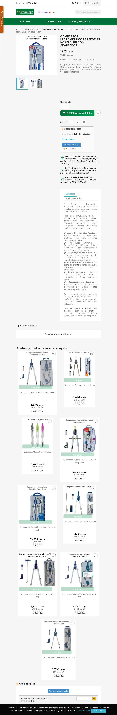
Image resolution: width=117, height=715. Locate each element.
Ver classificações (68, 139)
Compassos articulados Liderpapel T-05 (58, 657)
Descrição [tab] (70, 194)
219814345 (32, 3)
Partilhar (71, 122)
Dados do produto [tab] (74, 198)
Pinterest (83, 122)
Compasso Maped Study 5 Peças (37, 452)
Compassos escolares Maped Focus (79, 385)
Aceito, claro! (98, 711)
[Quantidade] (63, 106)
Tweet (77, 122)
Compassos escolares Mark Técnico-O (80, 521)
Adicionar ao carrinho (77, 113)
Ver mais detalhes (83, 710)
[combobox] (88, 12)
